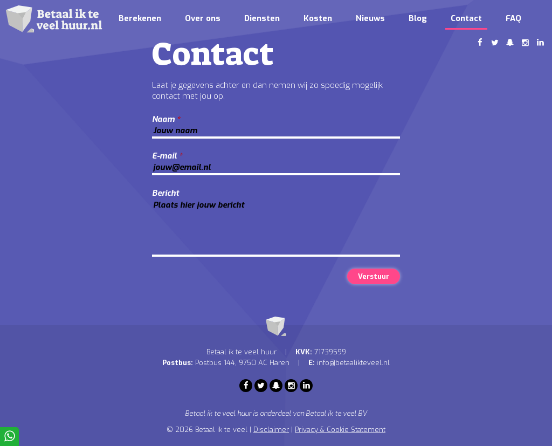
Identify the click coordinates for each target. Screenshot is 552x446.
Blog (418, 18)
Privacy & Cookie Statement (340, 429)
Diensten (262, 18)
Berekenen (140, 18)
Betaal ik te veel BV (336, 413)
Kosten (317, 18)
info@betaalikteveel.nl (353, 362)
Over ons (202, 18)
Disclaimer (271, 429)
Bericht (165, 193)
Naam (166, 119)
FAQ (513, 18)
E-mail (167, 155)
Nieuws (370, 18)
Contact (466, 18)
